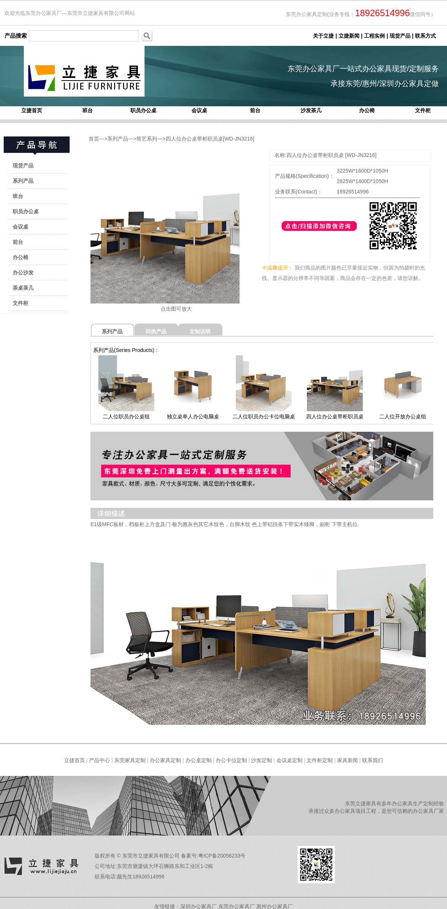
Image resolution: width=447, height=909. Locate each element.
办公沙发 (23, 273)
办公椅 (367, 110)
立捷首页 (31, 110)
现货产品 (23, 166)
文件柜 (423, 110)
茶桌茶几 (23, 288)
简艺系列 (146, 139)
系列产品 (23, 181)
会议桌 (199, 110)
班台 (87, 110)
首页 (94, 139)
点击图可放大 (176, 309)
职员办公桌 (143, 110)
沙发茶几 (311, 110)
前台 (255, 110)
